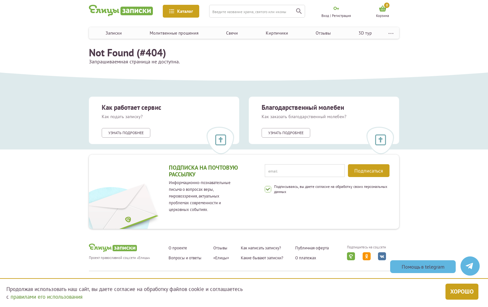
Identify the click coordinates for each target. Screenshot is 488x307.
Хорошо (462, 291)
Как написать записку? (261, 248)
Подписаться (368, 170)
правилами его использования (47, 296)
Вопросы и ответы (185, 258)
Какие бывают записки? (262, 258)
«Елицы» (221, 258)
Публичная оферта (312, 248)
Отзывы (323, 33)
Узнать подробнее (126, 132)
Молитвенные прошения (174, 33)
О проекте (178, 248)
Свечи (232, 33)
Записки (114, 33)
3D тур (365, 33)
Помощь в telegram (423, 267)
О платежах (305, 258)
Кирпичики (277, 33)
